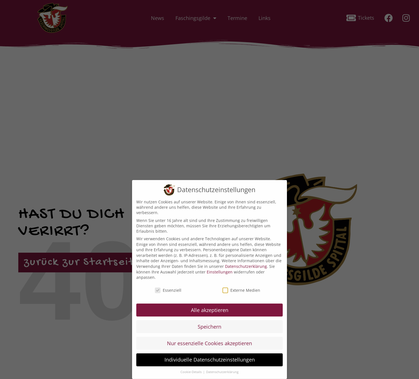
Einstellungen (220, 268)
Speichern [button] (209, 323)
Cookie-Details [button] (191, 369)
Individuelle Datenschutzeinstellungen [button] (209, 356)
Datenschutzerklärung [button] (222, 369)
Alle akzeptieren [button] (209, 306)
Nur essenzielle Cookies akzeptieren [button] (209, 340)
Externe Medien (241, 287)
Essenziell (168, 287)
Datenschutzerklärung (246, 263)
